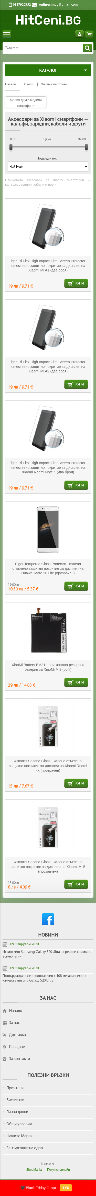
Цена (47, 139)
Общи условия (19, 1124)
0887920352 (22, 4)
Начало (15, 1011)
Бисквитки (15, 1100)
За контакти (19, 1059)
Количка (89, 34)
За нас (14, 1023)
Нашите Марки (19, 1136)
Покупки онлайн (58, 1169)
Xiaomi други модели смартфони (26, 103)
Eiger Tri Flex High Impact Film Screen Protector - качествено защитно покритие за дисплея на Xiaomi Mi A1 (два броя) (48, 265)
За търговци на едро (24, 1148)
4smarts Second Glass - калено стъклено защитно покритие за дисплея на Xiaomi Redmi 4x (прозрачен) (48, 765)
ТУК (65, 1188)
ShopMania (34, 1169)
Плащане (17, 1047)
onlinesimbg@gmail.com (58, 4)
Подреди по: (47, 159)
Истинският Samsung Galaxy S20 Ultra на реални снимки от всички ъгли (48, 954)
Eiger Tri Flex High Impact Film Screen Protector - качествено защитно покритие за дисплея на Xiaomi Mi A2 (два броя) (48, 366)
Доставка (17, 1035)
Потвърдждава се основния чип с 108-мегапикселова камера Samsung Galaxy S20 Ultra (44, 978)
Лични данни (17, 1112)
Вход (79, 34)
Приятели (15, 1088)
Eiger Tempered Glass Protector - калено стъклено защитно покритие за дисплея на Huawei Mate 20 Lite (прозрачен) (48, 568)
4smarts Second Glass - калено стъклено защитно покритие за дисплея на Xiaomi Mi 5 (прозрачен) (48, 866)
